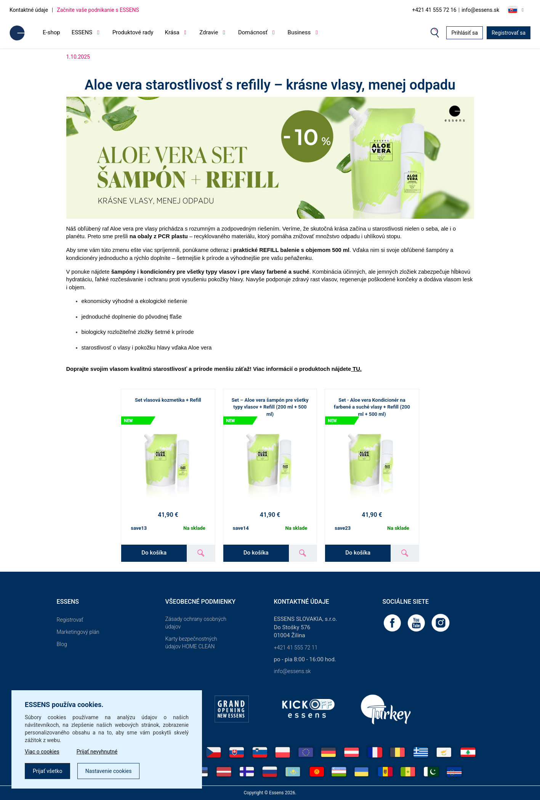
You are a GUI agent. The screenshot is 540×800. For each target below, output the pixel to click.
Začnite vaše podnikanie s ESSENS (98, 10)
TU (356, 369)
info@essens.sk (480, 10)
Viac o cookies (42, 752)
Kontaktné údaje (29, 10)
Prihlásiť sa (464, 33)
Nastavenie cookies (108, 771)
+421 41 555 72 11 (296, 647)
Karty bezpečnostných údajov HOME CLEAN (191, 642)
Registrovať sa (509, 33)
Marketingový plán (78, 632)
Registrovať (70, 620)
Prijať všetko (47, 771)
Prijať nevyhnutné (97, 752)
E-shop (51, 32)
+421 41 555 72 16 (434, 10)
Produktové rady (133, 32)
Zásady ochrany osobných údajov (195, 623)
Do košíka (154, 552)
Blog (62, 644)
